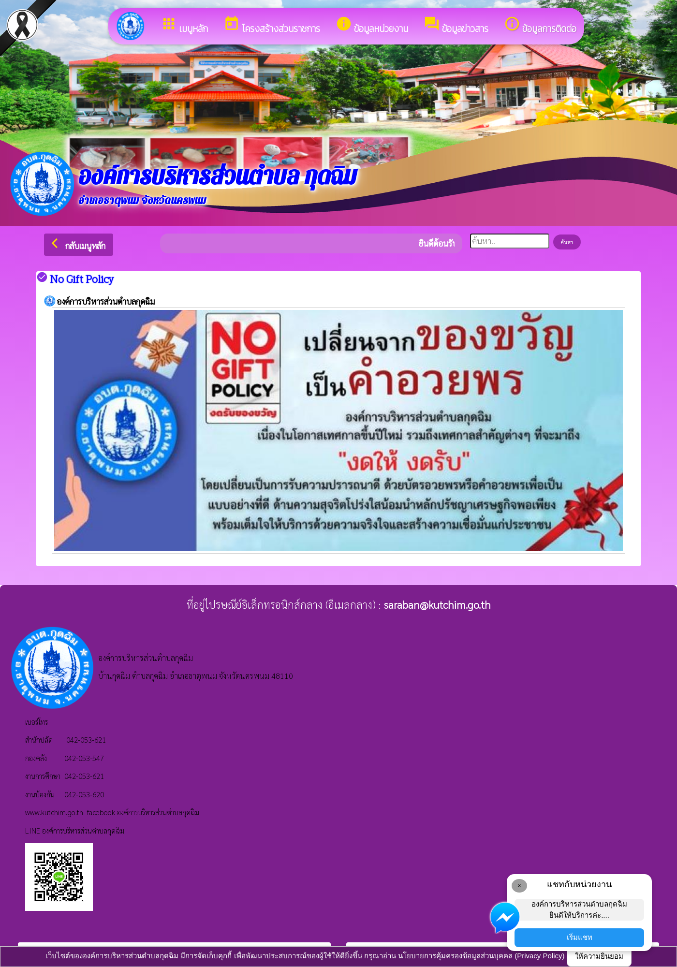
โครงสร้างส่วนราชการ (271, 25)
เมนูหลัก (184, 25)
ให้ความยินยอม (599, 956)
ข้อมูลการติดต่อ (540, 25)
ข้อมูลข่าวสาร (456, 25)
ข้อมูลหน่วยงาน (372, 25)
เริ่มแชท (579, 937)
